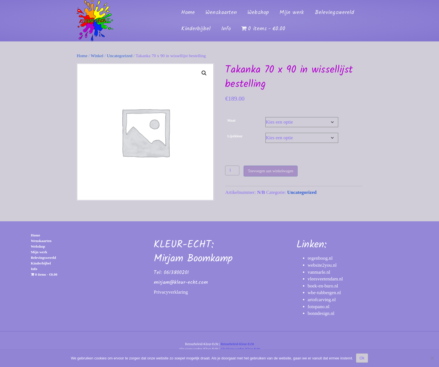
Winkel (97, 55)
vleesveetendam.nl (325, 279)
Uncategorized (119, 55)
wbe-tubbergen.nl (324, 292)
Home (188, 12)
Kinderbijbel (196, 28)
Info (226, 28)
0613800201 (176, 273)
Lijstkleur (235, 136)
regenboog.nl (320, 258)
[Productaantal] (232, 170)
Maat (231, 120)
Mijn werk (291, 12)
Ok (362, 358)
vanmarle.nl (319, 272)
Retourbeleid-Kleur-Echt (237, 344)
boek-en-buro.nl (323, 286)
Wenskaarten (221, 12)
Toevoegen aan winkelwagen (270, 171)
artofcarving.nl (322, 299)
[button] (204, 73)
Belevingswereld (334, 12)
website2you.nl (322, 265)
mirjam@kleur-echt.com (181, 282)
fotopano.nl (319, 306)
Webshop (258, 12)
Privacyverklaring (171, 292)
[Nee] (432, 358)
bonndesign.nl (321, 313)
